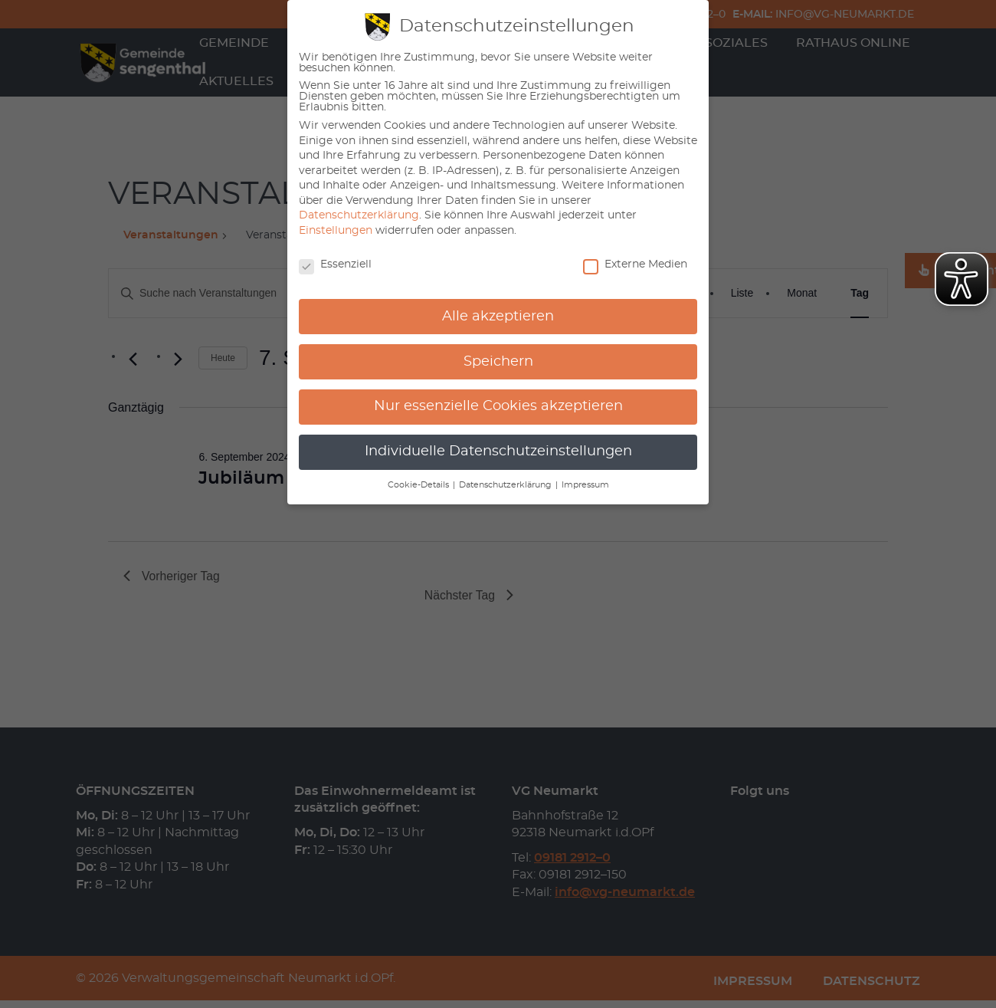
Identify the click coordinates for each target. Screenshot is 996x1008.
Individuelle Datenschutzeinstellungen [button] (498, 451)
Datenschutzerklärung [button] (506, 485)
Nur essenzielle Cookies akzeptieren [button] (498, 406)
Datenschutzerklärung (359, 215)
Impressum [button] (585, 485)
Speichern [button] (498, 362)
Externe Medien (635, 264)
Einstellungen (335, 230)
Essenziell (335, 264)
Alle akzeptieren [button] (498, 316)
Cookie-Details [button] (419, 485)
